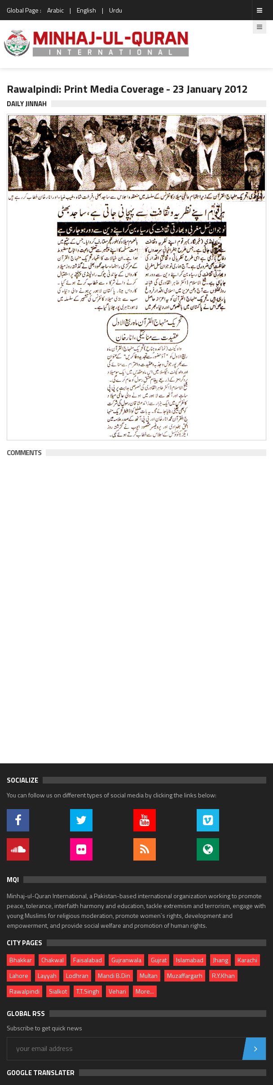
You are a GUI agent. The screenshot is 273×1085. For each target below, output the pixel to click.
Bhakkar (20, 959)
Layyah (47, 975)
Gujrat (159, 959)
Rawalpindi (24, 991)
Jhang (220, 959)
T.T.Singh (87, 991)
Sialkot (58, 991)
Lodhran (77, 975)
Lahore (18, 975)
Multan (149, 975)
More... (145, 991)
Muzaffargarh (185, 975)
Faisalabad (87, 959)
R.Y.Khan (223, 975)
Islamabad (189, 959)
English (86, 10)
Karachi (247, 959)
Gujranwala (126, 959)
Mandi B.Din (114, 975)
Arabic (55, 10)
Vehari (117, 991)
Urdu (115, 10)
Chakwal (52, 959)
